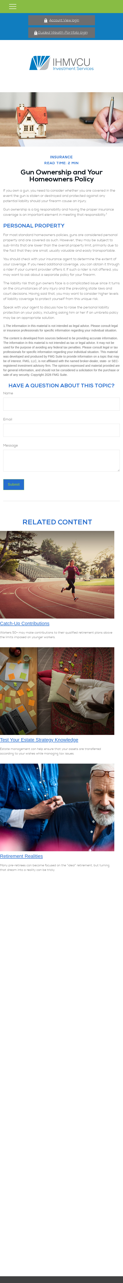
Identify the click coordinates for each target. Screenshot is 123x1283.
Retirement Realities (21, 856)
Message (10, 445)
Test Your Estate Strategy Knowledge (39, 740)
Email (7, 419)
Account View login (61, 20)
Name (8, 393)
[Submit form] (13, 484)
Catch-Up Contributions (25, 623)
